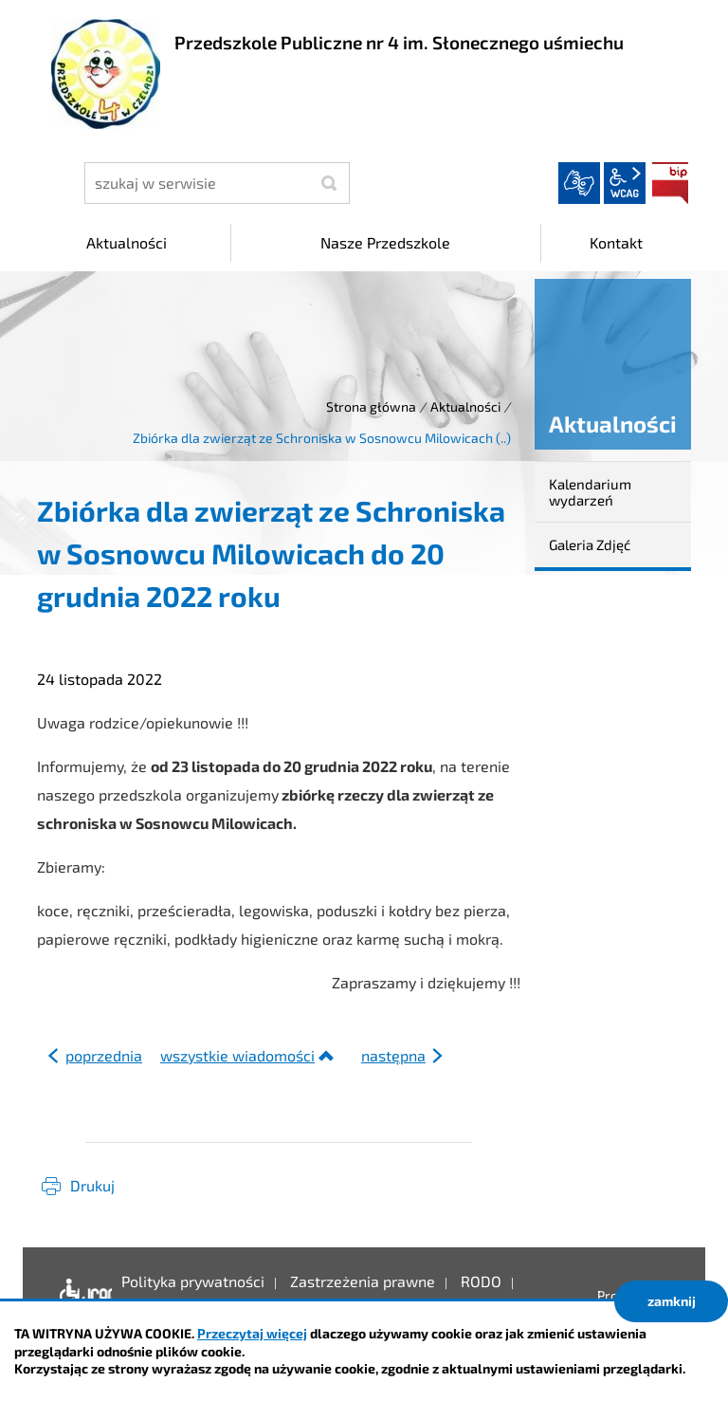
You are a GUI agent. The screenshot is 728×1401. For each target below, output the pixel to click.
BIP (670, 183)
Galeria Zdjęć (589, 544)
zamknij (671, 1301)
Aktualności (465, 406)
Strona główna (371, 406)
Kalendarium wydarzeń (590, 491)
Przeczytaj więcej (252, 1333)
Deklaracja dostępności (81, 1296)
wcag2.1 (625, 183)
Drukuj (92, 1185)
